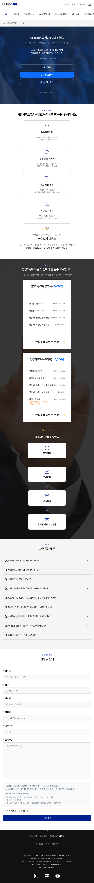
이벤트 (82, 4)
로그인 (67, 4)
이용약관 (43, 836)
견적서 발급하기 (46, 74)
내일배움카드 (29, 14)
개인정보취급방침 (57, 836)
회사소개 (33, 836)
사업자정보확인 (52, 843)
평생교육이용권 (61, 14)
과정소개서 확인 (46, 82)
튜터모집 (39, 843)
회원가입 (75, 4)
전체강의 (15, 14)
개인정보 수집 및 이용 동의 (16, 810)
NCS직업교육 (44, 14)
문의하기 (47, 67)
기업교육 (75, 14)
